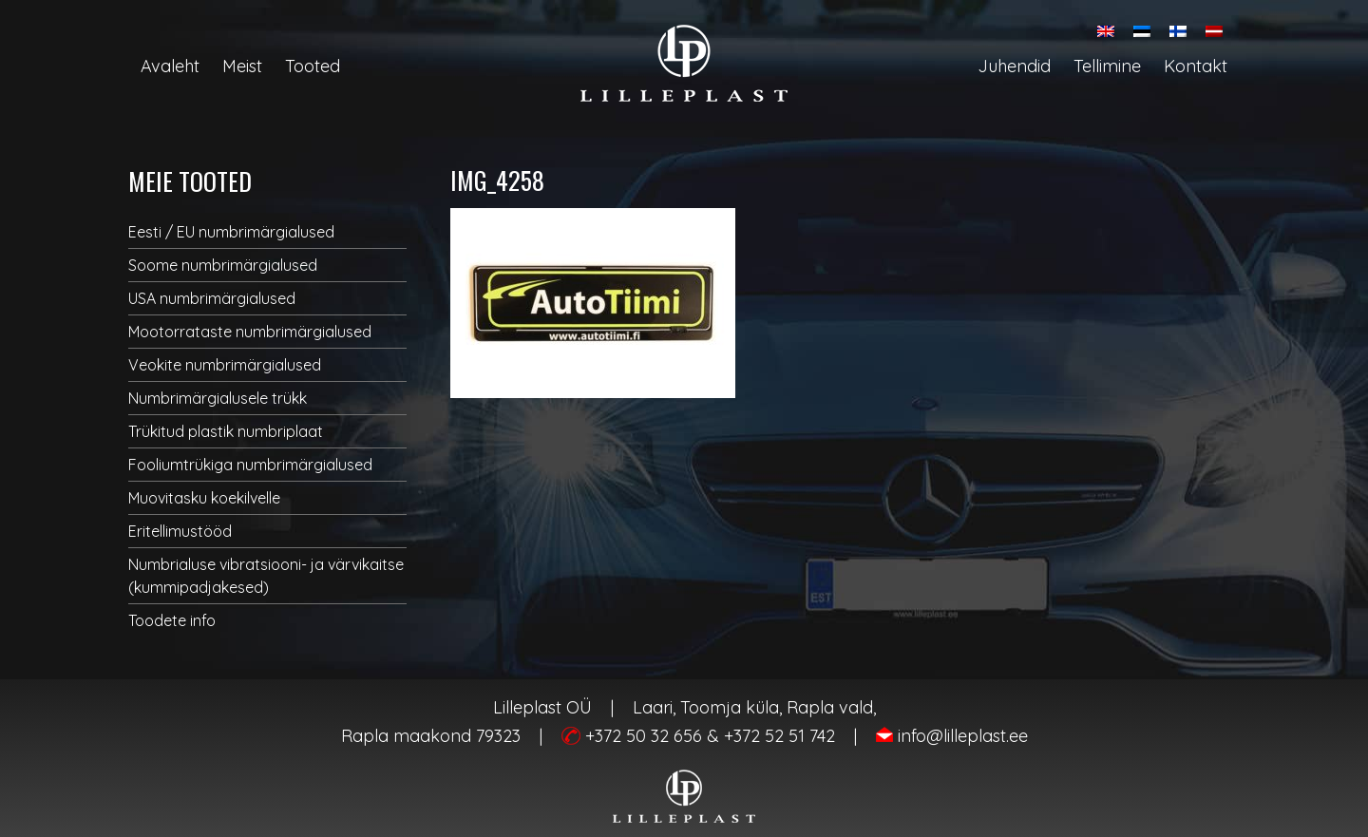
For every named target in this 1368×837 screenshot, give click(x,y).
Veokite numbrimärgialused (224, 364)
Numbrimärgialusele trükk (217, 398)
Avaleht (170, 66)
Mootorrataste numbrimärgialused (249, 331)
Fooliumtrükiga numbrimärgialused (250, 464)
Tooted (312, 66)
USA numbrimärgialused (211, 298)
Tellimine (1107, 66)
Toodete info (172, 620)
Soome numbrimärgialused (222, 265)
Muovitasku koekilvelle (204, 497)
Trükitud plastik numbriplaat (225, 431)
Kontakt (1195, 66)
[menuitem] (1106, 31)
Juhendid (1014, 66)
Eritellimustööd (180, 531)
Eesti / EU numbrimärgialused (231, 231)
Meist (242, 66)
